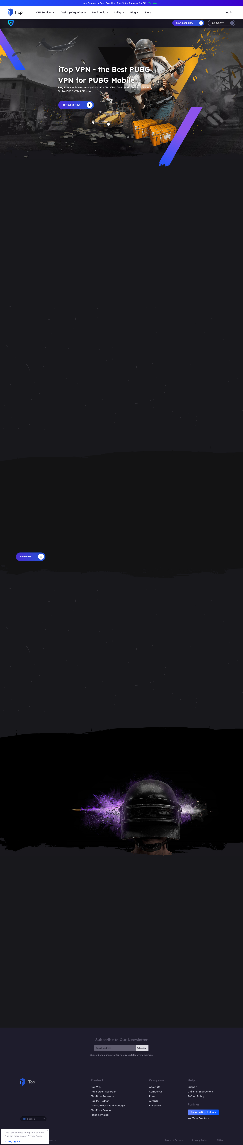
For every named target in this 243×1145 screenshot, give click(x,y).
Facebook (155, 1105)
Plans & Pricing (99, 1114)
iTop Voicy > (154, 3)
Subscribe (141, 1048)
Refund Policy (196, 1096)
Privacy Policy (200, 1140)
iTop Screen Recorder (103, 1091)
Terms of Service (174, 1140)
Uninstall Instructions (201, 1091)
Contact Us (155, 1091)
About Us (154, 1086)
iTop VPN (96, 1086)
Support (192, 1086)
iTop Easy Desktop (101, 1110)
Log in (228, 12)
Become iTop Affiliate (203, 1112)
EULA (220, 1140)
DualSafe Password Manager (108, 1105)
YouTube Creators (198, 1118)
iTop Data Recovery (102, 1096)
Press (152, 1096)
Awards (153, 1100)
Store (148, 12)
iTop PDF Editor (100, 1100)
